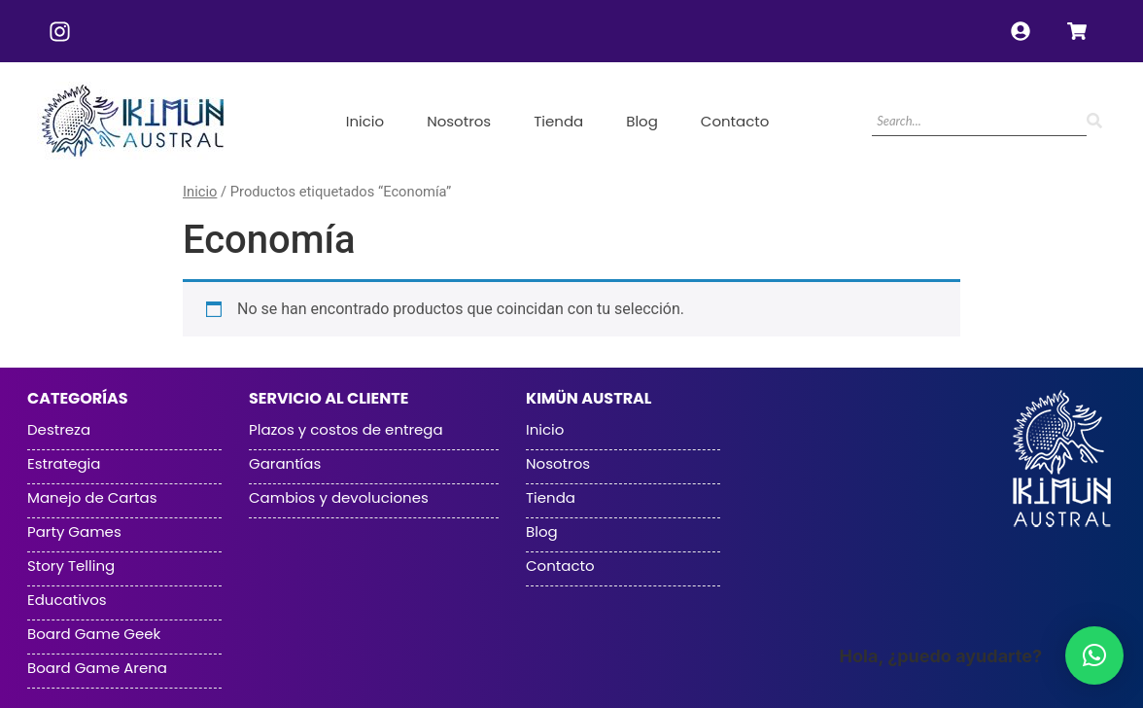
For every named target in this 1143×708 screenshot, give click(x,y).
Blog (642, 121)
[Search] (979, 122)
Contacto (735, 121)
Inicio (365, 121)
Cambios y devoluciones (339, 498)
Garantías (285, 464)
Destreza (58, 430)
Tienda (558, 121)
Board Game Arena (97, 668)
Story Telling (71, 566)
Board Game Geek (93, 634)
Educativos (67, 600)
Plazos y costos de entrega (346, 430)
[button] (1094, 655)
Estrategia (63, 464)
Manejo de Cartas (91, 498)
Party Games (74, 532)
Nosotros (459, 121)
